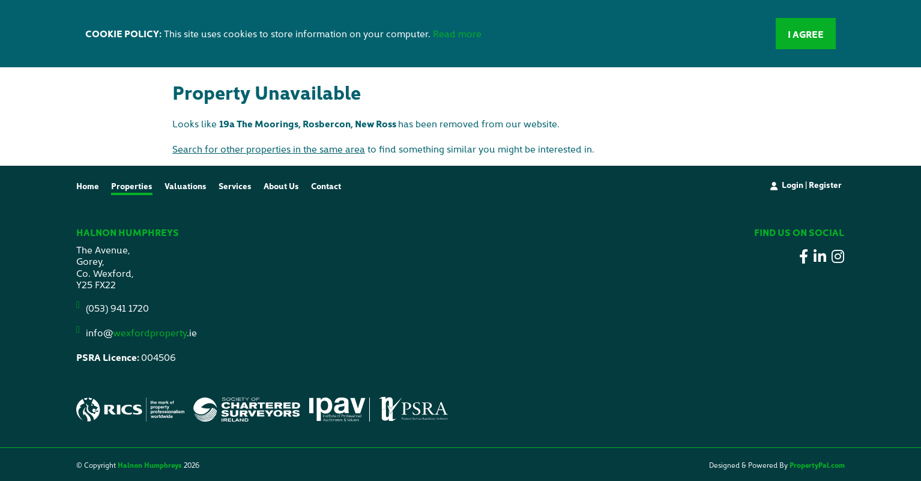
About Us (281, 186)
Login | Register (812, 184)
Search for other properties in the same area (268, 148)
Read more (457, 33)
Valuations (186, 186)
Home (87, 186)
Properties (131, 186)
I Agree (806, 33)
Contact (326, 186)
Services (235, 186)
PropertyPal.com (817, 464)
